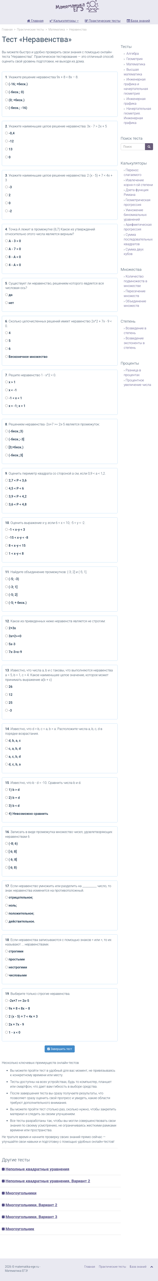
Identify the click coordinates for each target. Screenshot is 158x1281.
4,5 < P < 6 (14, 488)
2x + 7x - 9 (14, 1024)
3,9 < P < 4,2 (16, 496)
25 (8, 703)
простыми (15, 959)
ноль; (11, 905)
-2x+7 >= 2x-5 (17, 1001)
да (9, 295)
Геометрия (134, 59)
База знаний (138, 21)
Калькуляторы (64, 21)
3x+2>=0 (13, 636)
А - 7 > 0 (13, 249)
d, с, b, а (13, 764)
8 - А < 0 (13, 257)
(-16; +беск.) (16, 84)
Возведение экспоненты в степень (134, 343)
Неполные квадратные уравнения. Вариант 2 (48, 1181)
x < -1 (11, 390)
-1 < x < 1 (13, 398)
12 (8, 695)
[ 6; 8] (11, 852)
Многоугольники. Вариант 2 (31, 1205)
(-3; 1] (11, 587)
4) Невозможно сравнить (26, 814)
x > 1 (10, 382)
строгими (14, 951)
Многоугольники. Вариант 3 (31, 1216)
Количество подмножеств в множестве (135, 281)
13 (8, 149)
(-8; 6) (11, 844)
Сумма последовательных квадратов (138, 239)
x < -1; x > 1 (15, 406)
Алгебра (132, 54)
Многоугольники (21, 1193)
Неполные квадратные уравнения (37, 1169)
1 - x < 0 (12, 1032)
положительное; (19, 913)
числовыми (16, 975)
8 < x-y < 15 (15, 546)
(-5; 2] (11, 595)
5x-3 (10, 644)
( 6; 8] (11, 860)
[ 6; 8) (11, 867)
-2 (8, 211)
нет (9, 303)
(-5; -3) (12, 579)
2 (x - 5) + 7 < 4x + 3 (21, 1016)
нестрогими (16, 967)
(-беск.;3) (14, 431)
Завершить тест (59, 1049)
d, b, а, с (13, 741)
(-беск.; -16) (16, 108)
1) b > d (12, 790)
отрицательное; (19, 897)
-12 (9, 141)
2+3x (10, 628)
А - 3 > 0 (13, 241)
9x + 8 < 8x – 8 (17, 1008)
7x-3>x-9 (13, 652)
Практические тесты (103, 21)
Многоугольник (20, 1229)
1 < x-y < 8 (14, 553)
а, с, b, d (13, 756)
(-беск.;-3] (14, 439)
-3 (8, 187)
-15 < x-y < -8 (16, 538)
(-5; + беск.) (16, 603)
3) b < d (12, 806)
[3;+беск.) (14, 447)
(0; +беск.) (14, 100)
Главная (35, 21)
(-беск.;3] (14, 455)
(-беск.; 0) (14, 92)
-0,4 (10, 133)
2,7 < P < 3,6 (16, 480)
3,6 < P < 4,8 (16, 504)
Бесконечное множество (26, 357)
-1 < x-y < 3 (15, 530)
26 (8, 687)
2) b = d (12, 798)
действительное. (20, 921)
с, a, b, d (13, 748)
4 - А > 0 (13, 265)
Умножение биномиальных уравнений (135, 214)
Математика (56, 29)
